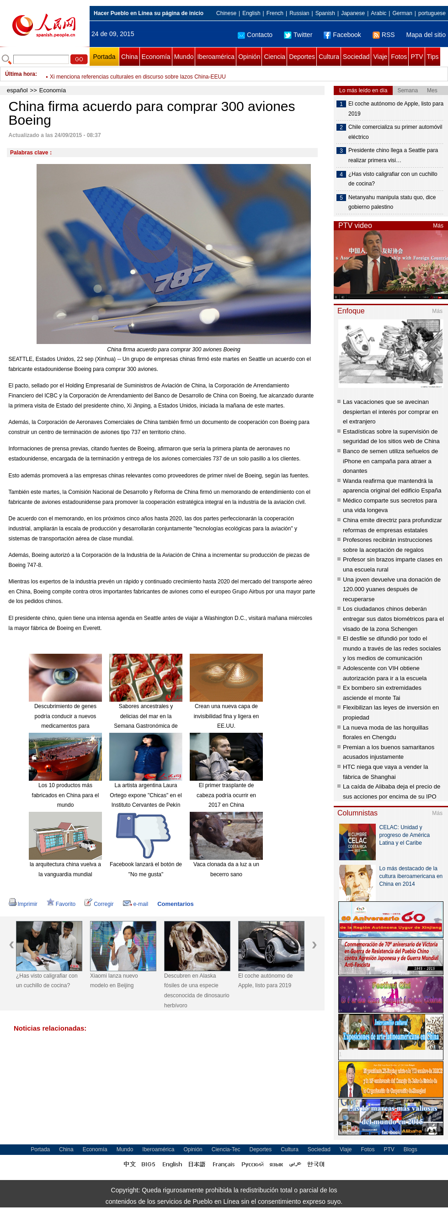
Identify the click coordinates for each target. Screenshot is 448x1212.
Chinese (226, 13)
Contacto (255, 34)
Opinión (249, 56)
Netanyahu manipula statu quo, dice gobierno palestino (392, 202)
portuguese (432, 13)
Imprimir (23, 904)
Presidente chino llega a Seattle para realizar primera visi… (393, 155)
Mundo (184, 56)
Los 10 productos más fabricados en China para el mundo (65, 795)
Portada (104, 56)
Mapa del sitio (426, 34)
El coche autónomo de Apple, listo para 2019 (265, 981)
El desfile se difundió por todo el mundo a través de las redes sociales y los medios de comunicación (392, 648)
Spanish (325, 13)
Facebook (342, 34)
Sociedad (356, 56)
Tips (433, 56)
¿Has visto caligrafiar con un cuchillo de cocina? (47, 981)
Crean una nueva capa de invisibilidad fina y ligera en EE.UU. (226, 716)
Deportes (302, 56)
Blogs (410, 1149)
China (129, 56)
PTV (417, 56)
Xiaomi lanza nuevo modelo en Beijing (114, 981)
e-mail (136, 904)
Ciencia (274, 56)
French (275, 13)
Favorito (61, 904)
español (17, 90)
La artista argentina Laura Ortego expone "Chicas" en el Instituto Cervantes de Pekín (145, 795)
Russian (299, 13)
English (251, 13)
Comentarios (175, 903)
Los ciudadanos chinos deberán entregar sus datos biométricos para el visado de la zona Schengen (393, 618)
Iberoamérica (216, 56)
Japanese (353, 13)
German (402, 13)
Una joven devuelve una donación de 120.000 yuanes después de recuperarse (392, 589)
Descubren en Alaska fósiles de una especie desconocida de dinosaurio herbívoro (196, 991)
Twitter (298, 34)
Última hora (20, 74)
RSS (384, 34)
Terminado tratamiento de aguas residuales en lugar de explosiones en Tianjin (145, 74)
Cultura (329, 56)
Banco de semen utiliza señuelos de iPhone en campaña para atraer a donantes (390, 461)
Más (438, 225)
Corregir (99, 904)
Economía (156, 56)
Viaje (380, 56)
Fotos (399, 56)
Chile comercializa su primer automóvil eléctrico (395, 132)
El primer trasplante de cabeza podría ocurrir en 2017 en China (226, 795)
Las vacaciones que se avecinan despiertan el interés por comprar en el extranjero (390, 411)
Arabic (378, 13)
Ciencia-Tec (226, 1149)
